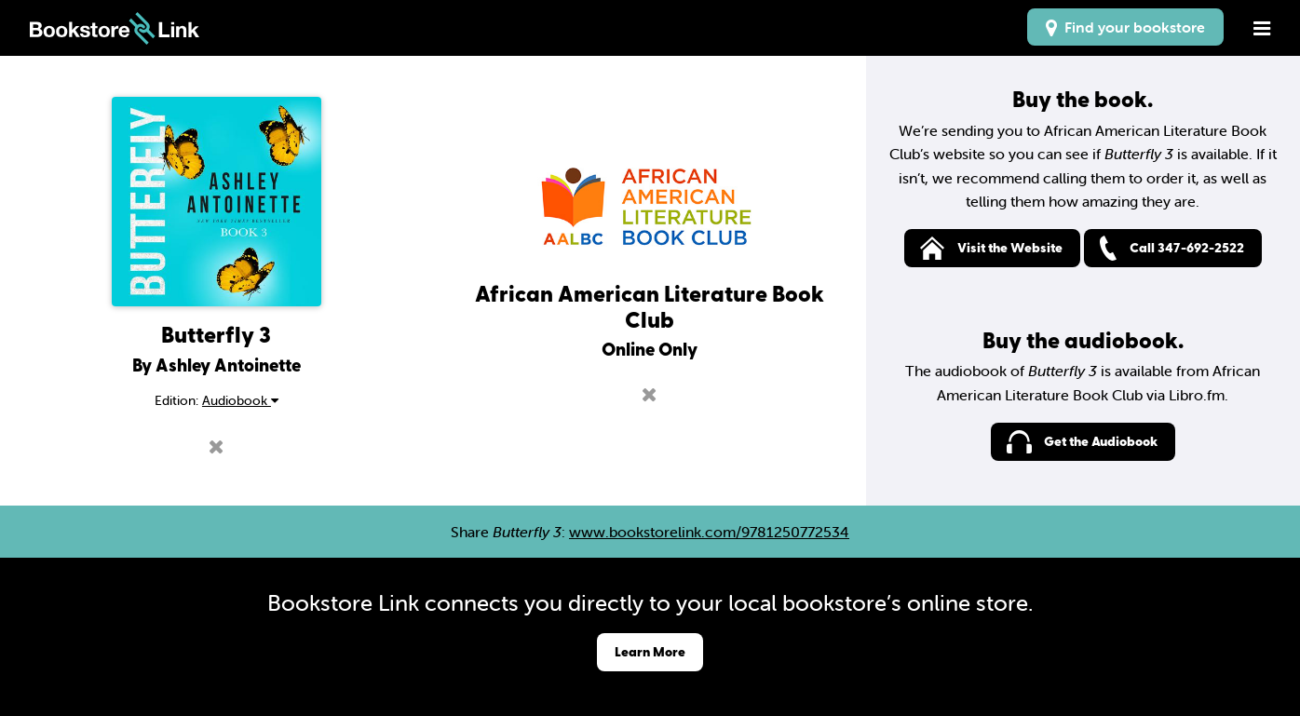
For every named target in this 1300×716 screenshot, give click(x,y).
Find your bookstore (1125, 27)
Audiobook (240, 400)
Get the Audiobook (1101, 441)
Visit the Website (1010, 247)
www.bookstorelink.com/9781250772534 (709, 531)
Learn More (650, 651)
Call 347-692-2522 (1187, 247)
